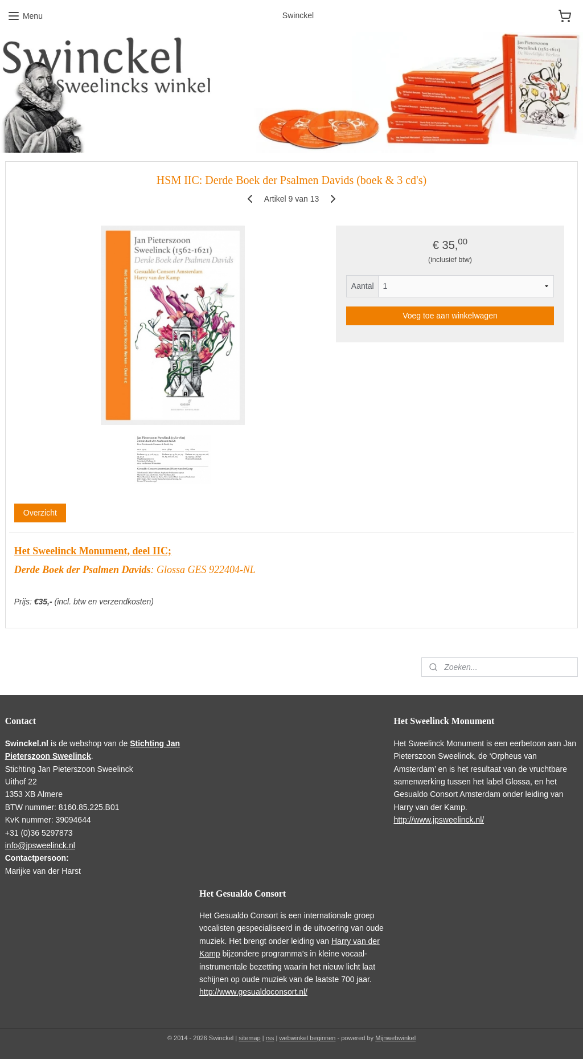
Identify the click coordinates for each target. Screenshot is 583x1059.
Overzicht (40, 512)
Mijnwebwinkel (395, 1038)
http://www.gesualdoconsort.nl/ (253, 991)
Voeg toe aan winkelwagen (450, 315)
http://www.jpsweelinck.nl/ (438, 819)
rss (270, 1038)
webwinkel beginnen (307, 1038)
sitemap (250, 1038)
